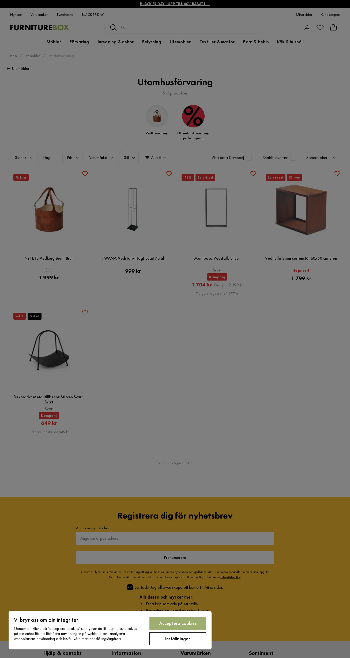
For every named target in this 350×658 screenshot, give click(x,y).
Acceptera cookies (178, 623)
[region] (110, 630)
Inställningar (177, 639)
